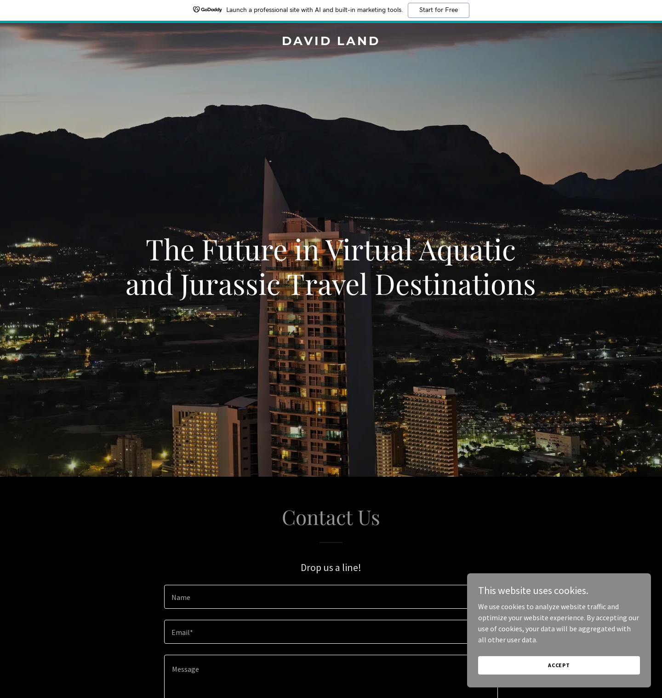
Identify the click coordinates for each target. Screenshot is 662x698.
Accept (559, 665)
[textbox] (330, 597)
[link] (331, 42)
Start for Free (438, 10)
